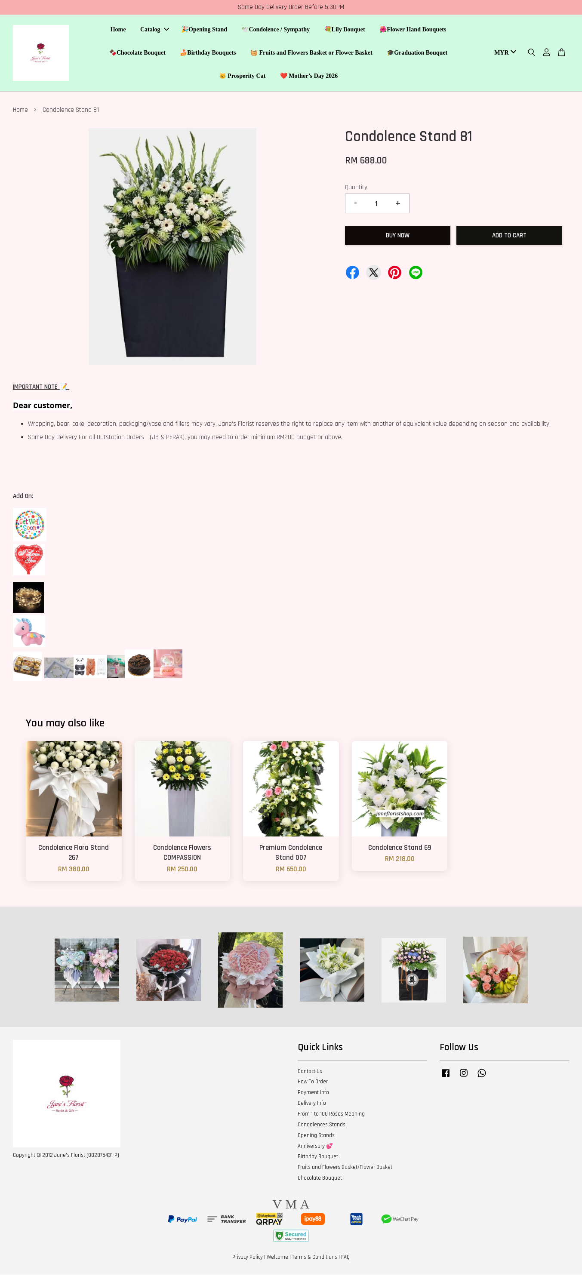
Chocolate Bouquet (320, 1179)
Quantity (356, 188)
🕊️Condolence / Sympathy (275, 30)
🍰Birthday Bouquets (208, 53)
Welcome (277, 1258)
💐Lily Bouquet (344, 30)
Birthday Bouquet (318, 1158)
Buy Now (398, 237)
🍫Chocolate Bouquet (137, 53)
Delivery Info (312, 1104)
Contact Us (310, 1072)
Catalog (154, 30)
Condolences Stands (321, 1125)
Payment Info (313, 1093)
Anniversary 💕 (315, 1147)
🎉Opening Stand (204, 30)
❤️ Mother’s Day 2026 (309, 76)
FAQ (345, 1258)
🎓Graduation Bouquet (417, 53)
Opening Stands (316, 1136)
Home (118, 30)
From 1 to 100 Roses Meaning (331, 1115)
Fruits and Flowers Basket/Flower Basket (345, 1168)
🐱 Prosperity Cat (242, 76)
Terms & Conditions (314, 1258)
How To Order (313, 1083)
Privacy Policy (247, 1258)
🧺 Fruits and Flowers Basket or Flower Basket (311, 53)
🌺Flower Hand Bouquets (412, 30)
